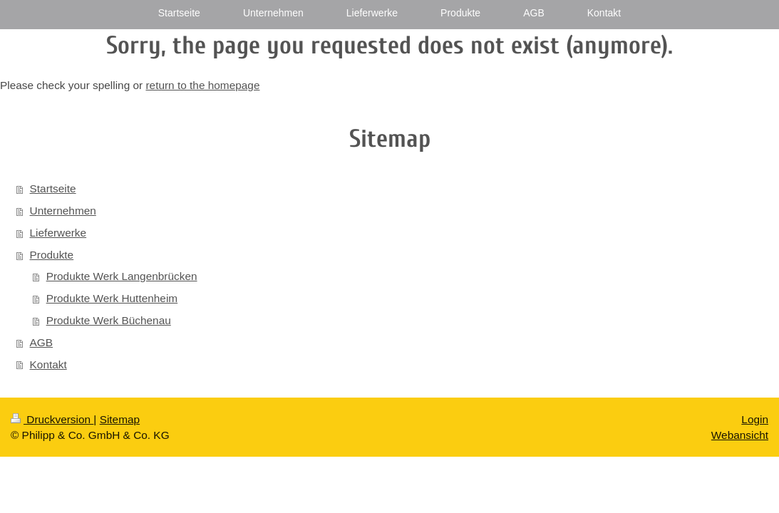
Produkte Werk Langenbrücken (121, 276)
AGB (41, 342)
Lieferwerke (58, 233)
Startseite (53, 188)
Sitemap (120, 419)
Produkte (52, 255)
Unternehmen (63, 210)
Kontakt (48, 364)
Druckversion (52, 419)
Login (754, 419)
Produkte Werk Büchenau (108, 320)
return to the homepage (202, 85)
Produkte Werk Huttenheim (112, 298)
